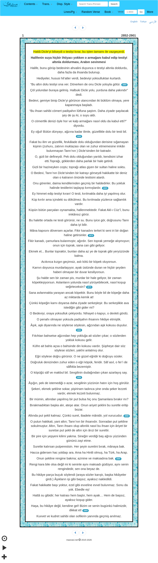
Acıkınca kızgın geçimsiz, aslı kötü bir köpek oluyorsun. (79, 261)
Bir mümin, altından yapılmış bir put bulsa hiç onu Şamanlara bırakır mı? (79, 399)
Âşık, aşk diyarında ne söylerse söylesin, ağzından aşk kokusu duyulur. (78, 325)
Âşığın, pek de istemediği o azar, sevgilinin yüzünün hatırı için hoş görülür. (79, 383)
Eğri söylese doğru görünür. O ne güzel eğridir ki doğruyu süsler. (79, 356)
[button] (31, 4)
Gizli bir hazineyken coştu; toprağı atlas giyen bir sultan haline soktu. (79, 167)
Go (141, 12)
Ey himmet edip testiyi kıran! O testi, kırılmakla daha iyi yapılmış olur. (79, 193)
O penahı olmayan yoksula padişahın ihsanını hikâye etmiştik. (79, 319)
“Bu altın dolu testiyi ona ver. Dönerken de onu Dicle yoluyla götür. (75, 84)
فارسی (152, 22)
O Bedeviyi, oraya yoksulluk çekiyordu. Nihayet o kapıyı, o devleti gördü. (79, 313)
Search (114, 4)
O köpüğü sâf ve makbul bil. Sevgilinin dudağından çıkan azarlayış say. (79, 372)
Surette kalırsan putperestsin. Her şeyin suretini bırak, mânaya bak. (79, 446)
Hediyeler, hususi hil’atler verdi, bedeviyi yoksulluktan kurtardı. (79, 78)
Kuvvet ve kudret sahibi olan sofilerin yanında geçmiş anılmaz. (78, 516)
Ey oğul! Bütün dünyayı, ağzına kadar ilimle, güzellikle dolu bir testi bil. (79, 131)
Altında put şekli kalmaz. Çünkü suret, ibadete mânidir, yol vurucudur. (75, 415)
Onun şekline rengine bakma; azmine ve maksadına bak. (75, 458)
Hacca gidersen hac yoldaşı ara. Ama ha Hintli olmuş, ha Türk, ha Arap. (79, 452)
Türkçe (143, 21)
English (134, 21)
